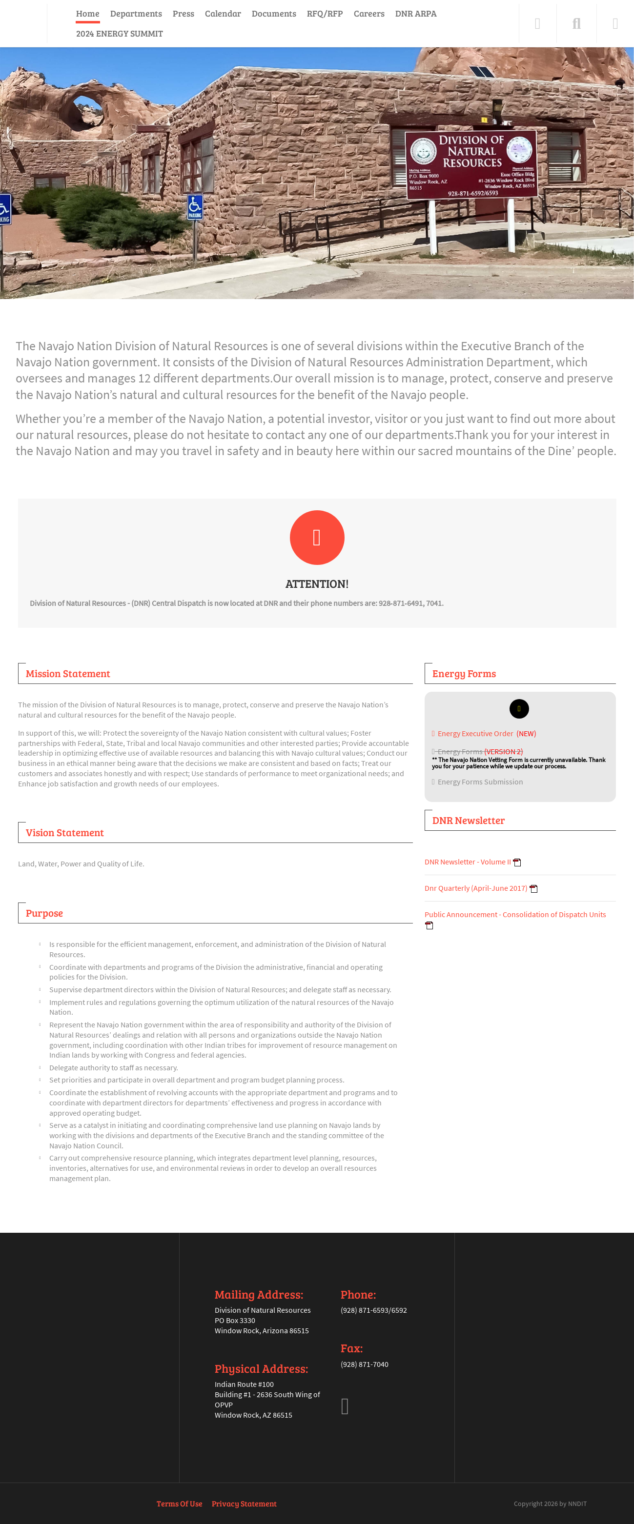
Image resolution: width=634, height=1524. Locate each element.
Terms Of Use (180, 1503)
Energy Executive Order (473, 733)
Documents (274, 13)
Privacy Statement (244, 1503)
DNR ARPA (416, 13)
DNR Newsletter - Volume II (468, 861)
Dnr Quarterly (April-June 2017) (476, 888)
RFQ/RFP (325, 13)
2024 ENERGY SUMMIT (119, 33)
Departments (136, 13)
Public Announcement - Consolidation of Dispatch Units (515, 914)
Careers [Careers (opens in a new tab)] (369, 13)
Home (88, 13)
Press (183, 13)
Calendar (223, 13)
